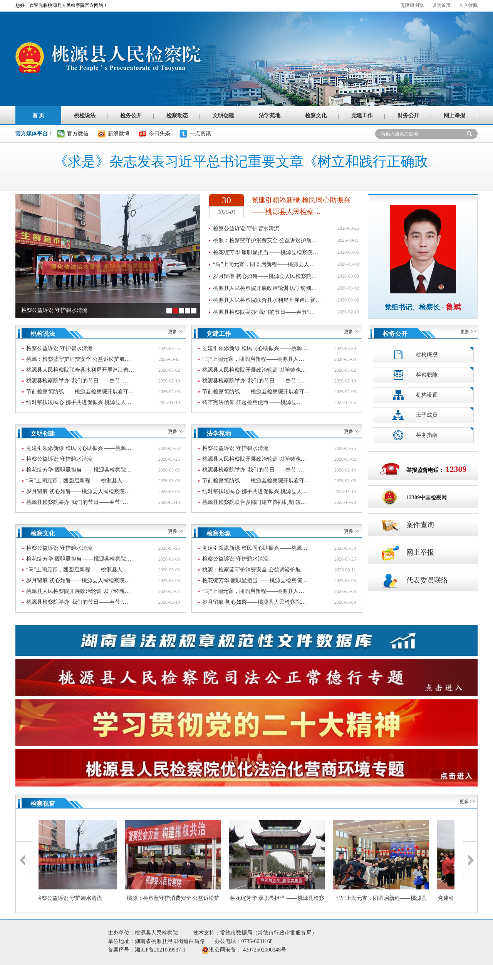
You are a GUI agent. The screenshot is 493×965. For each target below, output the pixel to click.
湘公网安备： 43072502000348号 (247, 950)
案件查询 (406, 525)
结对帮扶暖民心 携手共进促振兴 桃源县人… (78, 402)
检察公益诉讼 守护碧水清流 (246, 228)
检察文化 (316, 115)
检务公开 (131, 115)
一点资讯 (200, 133)
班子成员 (414, 415)
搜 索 (470, 134)
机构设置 (414, 395)
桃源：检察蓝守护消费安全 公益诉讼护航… (265, 240)
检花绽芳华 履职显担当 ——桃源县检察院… (265, 252)
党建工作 (362, 115)
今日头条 (159, 133)
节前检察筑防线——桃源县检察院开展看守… (80, 391)
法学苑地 (269, 115)
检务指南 (414, 435)
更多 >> (176, 331)
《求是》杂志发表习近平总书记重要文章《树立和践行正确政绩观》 (262, 161)
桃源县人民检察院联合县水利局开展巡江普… (267, 300)
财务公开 (408, 115)
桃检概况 (414, 355)
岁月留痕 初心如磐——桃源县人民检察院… (265, 276)
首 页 (38, 115)
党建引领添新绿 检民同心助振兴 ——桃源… (254, 348)
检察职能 (414, 375)
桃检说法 (85, 115)
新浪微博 (118, 133)
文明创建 (223, 115)
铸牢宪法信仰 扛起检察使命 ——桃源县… (252, 402)
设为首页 (441, 5)
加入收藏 (468, 5)
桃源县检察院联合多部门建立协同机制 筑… (254, 502)
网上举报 (454, 115)
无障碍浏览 (412, 5)
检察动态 (177, 115)
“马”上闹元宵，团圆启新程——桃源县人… (264, 264)
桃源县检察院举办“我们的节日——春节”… (264, 312)
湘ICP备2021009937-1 (168, 950)
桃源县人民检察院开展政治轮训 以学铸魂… (265, 288)
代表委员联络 (413, 580)
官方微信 (78, 133)
